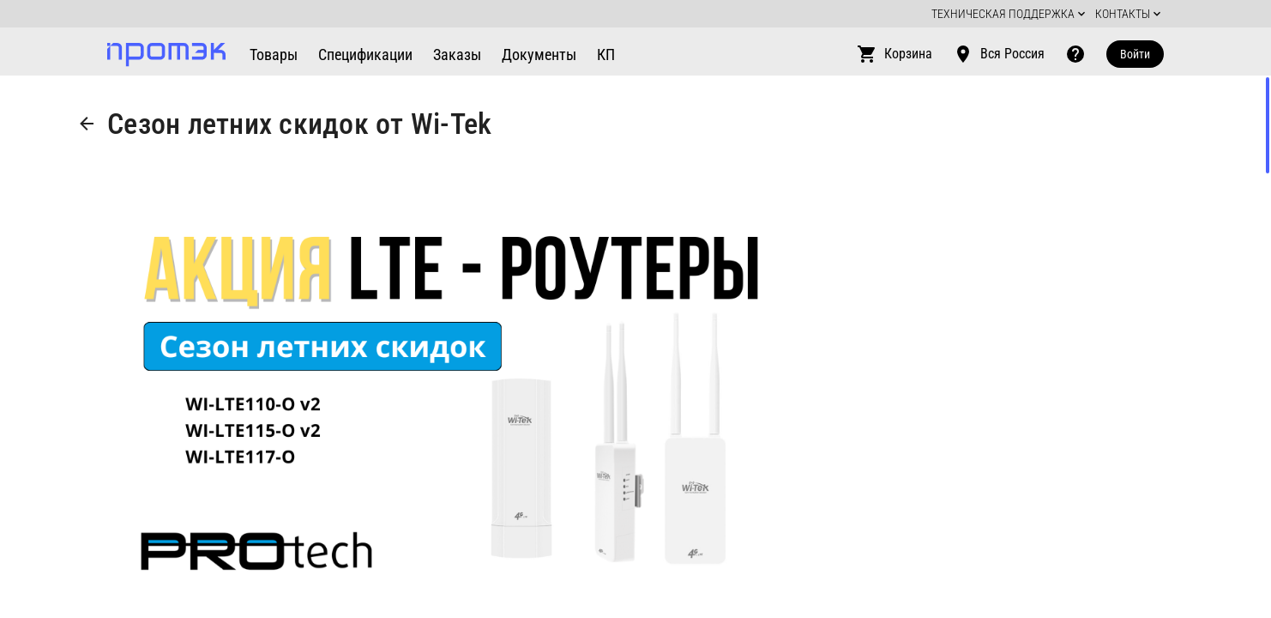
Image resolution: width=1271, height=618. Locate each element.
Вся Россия (999, 54)
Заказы (457, 54)
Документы (539, 54)
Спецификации (365, 54)
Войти (1135, 54)
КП (606, 54)
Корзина (894, 54)
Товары (274, 54)
